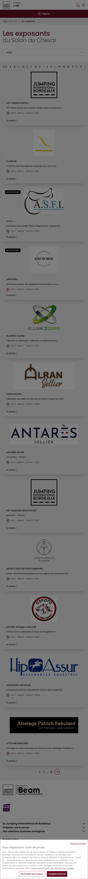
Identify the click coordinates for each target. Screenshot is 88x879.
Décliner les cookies (78, 846)
